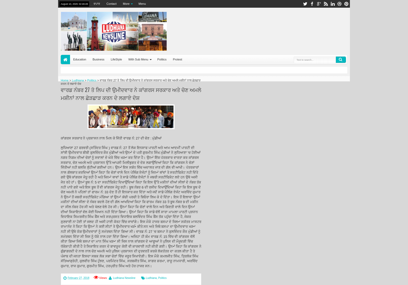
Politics (162, 59)
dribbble (339, 4)
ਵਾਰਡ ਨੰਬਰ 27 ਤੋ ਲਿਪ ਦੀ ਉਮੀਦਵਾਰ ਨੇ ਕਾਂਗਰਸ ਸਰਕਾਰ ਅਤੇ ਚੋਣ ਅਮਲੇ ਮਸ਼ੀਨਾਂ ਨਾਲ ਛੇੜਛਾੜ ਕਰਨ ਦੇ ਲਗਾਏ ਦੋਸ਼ (131, 94)
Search (341, 59)
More (126, 3)
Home (65, 59)
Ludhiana (151, 278)
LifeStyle (116, 59)
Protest (177, 59)
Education (79, 59)
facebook (312, 4)
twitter (305, 4)
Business (99, 59)
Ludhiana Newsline (124, 278)
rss (325, 4)
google (318, 4)
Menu (142, 3)
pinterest (346, 4)
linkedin (332, 4)
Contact (111, 3)
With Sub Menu (138, 59)
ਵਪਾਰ (97, 3)
